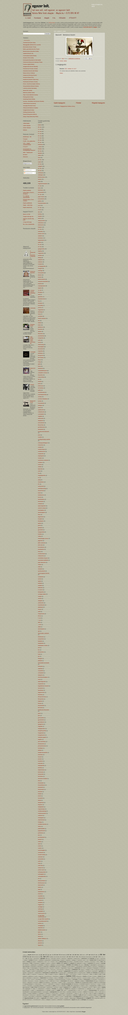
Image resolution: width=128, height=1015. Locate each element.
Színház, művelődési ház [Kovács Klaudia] (33, 101)
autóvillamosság (42, 488)
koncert (40, 756)
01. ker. (40, 194)
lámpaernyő (41, 802)
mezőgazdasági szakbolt (44, 439)
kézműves (40, 776)
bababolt (40, 641)
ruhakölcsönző (41, 451)
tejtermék (40, 469)
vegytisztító (40, 253)
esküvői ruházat (42, 508)
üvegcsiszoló (41, 613)
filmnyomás (41, 699)
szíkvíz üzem (41, 869)
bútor (39, 188)
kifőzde (40, 750)
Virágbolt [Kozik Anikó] (28, 110)
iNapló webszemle (27, 207)
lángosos (40, 804)
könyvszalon (41, 789)
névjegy (40, 822)
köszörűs (40, 329)
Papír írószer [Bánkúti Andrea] (30, 94)
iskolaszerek (41, 743)
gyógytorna (40, 724)
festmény (40, 694)
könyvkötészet (41, 785)
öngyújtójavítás (41, 475)
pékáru (39, 201)
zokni (39, 471)
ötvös (39, 314)
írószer (39, 609)
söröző (39, 579)
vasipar (40, 596)
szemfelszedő (41, 392)
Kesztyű (32, 384)
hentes (61, 61)
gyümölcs (40, 296)
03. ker (39, 135)
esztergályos (41, 510)
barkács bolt (41, 233)
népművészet (41, 819)
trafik (39, 181)
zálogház (40, 600)
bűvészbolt (40, 501)
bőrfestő (40, 660)
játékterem (40, 327)
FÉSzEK (62, 18)
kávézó (40, 277)
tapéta (39, 581)
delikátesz (40, 353)
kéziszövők (40, 774)
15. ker (39, 164)
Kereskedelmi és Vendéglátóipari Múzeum (29, 149)
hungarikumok (41, 735)
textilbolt (40, 585)
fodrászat (40, 144)
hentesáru (40, 238)
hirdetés (40, 534)
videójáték (40, 911)
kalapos (40, 227)
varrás (39, 342)
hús (39, 301)
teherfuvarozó (41, 883)
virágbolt (40, 166)
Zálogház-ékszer (32, 325)
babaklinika (40, 643)
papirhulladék (41, 828)
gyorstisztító (41, 719)
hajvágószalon (41, 728)
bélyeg (39, 257)
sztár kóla (40, 865)
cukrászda (40, 172)
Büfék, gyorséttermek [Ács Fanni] (31, 49)
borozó (39, 497)
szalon (39, 846)
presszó (40, 839)
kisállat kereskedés (42, 752)
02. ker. (40, 168)
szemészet (40, 852)
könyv (39, 551)
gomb (39, 525)
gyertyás (40, 527)
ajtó (39, 631)
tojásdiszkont (41, 891)
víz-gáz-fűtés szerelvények (41, 916)
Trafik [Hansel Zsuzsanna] (29, 103)
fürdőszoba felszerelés (43, 709)
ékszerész (40, 375)
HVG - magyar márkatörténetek (27, 144)
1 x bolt (28, 18)
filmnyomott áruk (42, 696)
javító (39, 383)
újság (39, 479)
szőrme (40, 464)
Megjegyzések (28, 173)
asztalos (40, 255)
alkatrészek (41, 636)
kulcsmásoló (41, 198)
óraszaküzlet (41, 403)
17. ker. (40, 138)
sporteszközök (41, 571)
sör (39, 878)
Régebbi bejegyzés (98, 103)
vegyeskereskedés (42, 183)
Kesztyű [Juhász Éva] (28, 77)
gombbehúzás (41, 427)
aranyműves (41, 639)
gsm (39, 715)
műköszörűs (41, 555)
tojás (39, 889)
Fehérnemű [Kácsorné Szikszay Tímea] (32, 62)
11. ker (39, 129)
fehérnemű (40, 225)
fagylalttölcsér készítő (43, 686)
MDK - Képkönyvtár (28, 152)
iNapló (46, 18)
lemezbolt (40, 798)
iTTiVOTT (72, 18)
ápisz (39, 932)
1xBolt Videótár (27, 125)
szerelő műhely (41, 854)
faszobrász (40, 690)
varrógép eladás (42, 594)
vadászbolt (40, 898)
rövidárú (40, 458)
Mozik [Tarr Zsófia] (27, 90)
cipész (39, 155)
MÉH (39, 622)
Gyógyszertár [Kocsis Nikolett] (30, 66)
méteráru (40, 262)
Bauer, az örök (26, 214)
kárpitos (40, 216)
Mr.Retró (25, 154)
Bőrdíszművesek (32, 401)
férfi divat (40, 707)
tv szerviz (40, 589)
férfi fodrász (41, 357)
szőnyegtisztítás (42, 876)
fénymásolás (41, 705)
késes (39, 366)
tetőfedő (40, 583)
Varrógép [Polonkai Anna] (29, 105)
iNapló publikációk (27, 203)
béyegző (40, 658)
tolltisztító (40, 587)
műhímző (40, 815)
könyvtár (40, 791)
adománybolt (41, 629)
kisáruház (40, 754)
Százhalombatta (42, 203)
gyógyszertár (41, 248)
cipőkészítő (40, 409)
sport (39, 843)
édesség (40, 312)
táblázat (25, 130)
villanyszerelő (41, 220)
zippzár (40, 288)
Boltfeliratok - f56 (27, 136)
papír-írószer (41, 196)
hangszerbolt (41, 532)
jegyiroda (40, 540)
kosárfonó (40, 761)
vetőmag (40, 909)
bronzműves (41, 652)
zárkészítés (41, 602)
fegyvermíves (41, 692)
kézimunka (40, 772)
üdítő (39, 611)
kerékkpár (40, 748)
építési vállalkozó (42, 938)
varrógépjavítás (42, 266)
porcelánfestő (41, 837)
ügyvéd (40, 945)
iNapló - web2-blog (27, 205)
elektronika (40, 418)
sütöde (39, 466)
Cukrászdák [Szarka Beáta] (29, 55)
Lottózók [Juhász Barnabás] (30, 88)
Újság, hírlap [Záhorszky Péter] (30, 116)
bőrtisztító (40, 666)
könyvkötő (40, 787)
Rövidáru (40, 292)
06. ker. (40, 142)
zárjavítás (40, 927)
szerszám (40, 856)
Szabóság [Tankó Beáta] (29, 99)
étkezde (40, 940)
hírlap (39, 362)
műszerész (40, 445)
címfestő (40, 503)
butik (39, 654)
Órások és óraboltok (32, 272)
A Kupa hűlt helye (27, 222)
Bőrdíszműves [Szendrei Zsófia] (31, 51)
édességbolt (41, 346)
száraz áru (40, 867)
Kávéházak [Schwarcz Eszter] (30, 81)
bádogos (40, 405)
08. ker (39, 127)
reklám (39, 564)
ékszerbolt (40, 348)
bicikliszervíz (41, 495)
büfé (39, 294)
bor (39, 649)
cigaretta (40, 668)
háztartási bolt (41, 298)
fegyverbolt (40, 516)
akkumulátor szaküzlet (43, 633)
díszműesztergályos (43, 677)
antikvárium (41, 222)
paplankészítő (41, 830)
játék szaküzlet (41, 542)
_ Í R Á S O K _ (27, 40)
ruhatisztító (40, 453)
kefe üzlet (40, 545)
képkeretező (41, 240)
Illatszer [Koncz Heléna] (29, 73)
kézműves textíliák (42, 778)
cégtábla (40, 416)
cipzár (39, 407)
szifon (39, 861)
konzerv (40, 759)
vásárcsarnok (41, 913)
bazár (39, 492)
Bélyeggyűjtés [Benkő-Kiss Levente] (32, 44)
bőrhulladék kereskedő (43, 662)
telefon (39, 887)
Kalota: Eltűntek (27, 127)
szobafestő (40, 576)
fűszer (39, 359)
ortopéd (40, 447)
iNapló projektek (27, 190)
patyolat (40, 283)
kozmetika (40, 305)
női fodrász (40, 388)
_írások (40, 146)
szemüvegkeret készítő (43, 573)
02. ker (39, 131)
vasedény (40, 902)
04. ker (39, 244)
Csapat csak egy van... (28, 216)
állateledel (40, 607)
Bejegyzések (28, 170)
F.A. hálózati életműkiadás (26, 196)
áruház (39, 401)
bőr (39, 379)
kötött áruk (40, 385)
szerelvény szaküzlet (43, 460)
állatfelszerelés (41, 930)
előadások (40, 420)
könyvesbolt (41, 192)
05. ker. (40, 140)
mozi (39, 205)
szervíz (40, 307)
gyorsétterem (41, 722)
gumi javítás (41, 717)
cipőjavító (40, 259)
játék (39, 364)
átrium (39, 934)
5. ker (39, 618)
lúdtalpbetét (41, 806)
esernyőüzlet (41, 422)
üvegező (40, 268)
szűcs (39, 340)
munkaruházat (41, 553)
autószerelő (41, 486)
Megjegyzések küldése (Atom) (67, 106)
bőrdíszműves (41, 177)
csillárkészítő (41, 412)
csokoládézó (41, 414)
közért (39, 796)
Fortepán (25, 139)
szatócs (40, 848)
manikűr (40, 437)
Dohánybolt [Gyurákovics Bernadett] (32, 60)
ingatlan (40, 739)
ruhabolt (40, 264)
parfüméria (40, 833)
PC (39, 484)
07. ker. (40, 207)
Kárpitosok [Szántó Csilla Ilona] (30, 79)
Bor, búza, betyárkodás (28, 224)
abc (39, 212)
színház (40, 396)
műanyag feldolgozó (43, 442)
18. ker (39, 170)
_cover (39, 624)
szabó (39, 162)
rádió (39, 566)
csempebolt (41, 672)
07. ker (39, 133)
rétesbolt (40, 569)
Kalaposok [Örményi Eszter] (30, 75)
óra (39, 473)
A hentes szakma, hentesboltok (32, 292)
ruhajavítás (40, 338)
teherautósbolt (41, 880)
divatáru (40, 148)
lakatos (40, 331)
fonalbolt (40, 519)
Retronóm (25, 156)
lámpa (39, 800)
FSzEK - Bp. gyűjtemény (29, 141)
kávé (39, 435)
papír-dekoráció (42, 562)
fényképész (41, 521)
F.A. (54, 18)
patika (39, 390)
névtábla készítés (42, 824)
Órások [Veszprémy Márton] (30, 114)
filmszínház (40, 425)
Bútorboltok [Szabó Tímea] (29, 47)
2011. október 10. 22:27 (70, 68)
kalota (65, 61)
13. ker (39, 185)
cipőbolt (40, 235)
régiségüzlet (41, 455)
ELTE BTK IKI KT (87, 27)
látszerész (40, 333)
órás (39, 157)
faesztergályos (41, 512)
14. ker (39, 290)
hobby (39, 536)
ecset (39, 679)
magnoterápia (41, 809)
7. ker (39, 620)
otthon (39, 826)
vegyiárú (40, 904)
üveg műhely (41, 377)
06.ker (39, 616)
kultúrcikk (40, 763)
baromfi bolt (41, 490)
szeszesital (40, 859)
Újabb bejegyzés (59, 103)
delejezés (40, 675)
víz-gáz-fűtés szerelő (43, 919)
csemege (40, 270)
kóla (39, 780)
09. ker (39, 151)
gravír (39, 713)
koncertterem (41, 547)
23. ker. (40, 159)
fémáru (39, 703)
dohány (40, 214)
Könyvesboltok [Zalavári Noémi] (31, 86)
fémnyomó (40, 355)
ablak (39, 626)
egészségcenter (42, 681)
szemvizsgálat (41, 850)
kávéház (40, 767)
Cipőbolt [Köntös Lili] (28, 53)
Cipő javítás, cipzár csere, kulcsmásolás (32, 340)
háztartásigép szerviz (43, 538)
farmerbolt (40, 688)
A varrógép (32, 352)
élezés (39, 936)
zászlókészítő (41, 605)
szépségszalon (41, 285)
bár (39, 656)
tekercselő (40, 885)
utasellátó (40, 896)
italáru (39, 325)
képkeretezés (41, 769)
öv (38, 477)
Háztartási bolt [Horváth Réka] (30, 71)
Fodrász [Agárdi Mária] (28, 64)
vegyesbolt (40, 309)
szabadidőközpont (42, 370)
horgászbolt (41, 733)
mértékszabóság (42, 811)
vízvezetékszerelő (42, 921)
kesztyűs (40, 303)
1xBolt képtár (26, 123)
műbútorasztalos (42, 813)
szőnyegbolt (41, 874)
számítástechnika (42, 394)
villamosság (41, 344)
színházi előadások (42, 398)
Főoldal (78, 103)
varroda (40, 900)
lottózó (39, 218)
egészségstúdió (42, 505)
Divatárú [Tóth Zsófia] (28, 57)
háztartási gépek (42, 737)
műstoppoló (41, 817)
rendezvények (41, 449)
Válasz (61, 73)
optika (39, 242)
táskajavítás (41, 592)
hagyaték (40, 726)
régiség (40, 251)
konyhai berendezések (43, 431)
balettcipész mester (42, 645)
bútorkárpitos (41, 499)
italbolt (39, 322)
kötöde (39, 793)
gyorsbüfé (40, 529)
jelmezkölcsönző (42, 746)
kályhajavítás (41, 765)
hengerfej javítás (42, 730)
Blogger (84, 1011)
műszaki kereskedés (43, 281)
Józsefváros (41, 482)
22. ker (39, 229)
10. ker (39, 246)
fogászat (40, 701)
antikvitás (40, 231)
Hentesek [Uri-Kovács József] (30, 68)
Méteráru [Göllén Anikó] (29, 92)
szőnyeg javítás (42, 872)
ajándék (40, 153)
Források (37, 18)
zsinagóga (40, 925)
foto (39, 320)
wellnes (40, 923)
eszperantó (40, 683)
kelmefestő (40, 429)
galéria (39, 523)
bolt (39, 647)
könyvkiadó (40, 783)
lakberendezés (41, 279)
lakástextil (40, 368)
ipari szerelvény (42, 741)
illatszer (40, 275)
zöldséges (40, 175)
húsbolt (40, 381)
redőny (39, 841)
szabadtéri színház (42, 372)
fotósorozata (52, 22)
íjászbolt (40, 943)
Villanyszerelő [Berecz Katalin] (30, 107)
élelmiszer (40, 190)
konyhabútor (41, 549)
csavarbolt (40, 670)
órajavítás (40, 351)
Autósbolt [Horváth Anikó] (29, 42)
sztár (39, 863)
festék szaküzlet (42, 318)
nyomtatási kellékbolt (43, 560)
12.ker (39, 209)
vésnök (40, 598)
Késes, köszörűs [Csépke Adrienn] (31, 84)
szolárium (40, 462)
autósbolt (40, 316)
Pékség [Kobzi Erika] (28, 97)
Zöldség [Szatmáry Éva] (29, 112)
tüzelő (39, 893)
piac (39, 835)
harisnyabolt (41, 272)
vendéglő (40, 906)
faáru (39, 514)
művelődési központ (43, 558)
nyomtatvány (41, 335)
